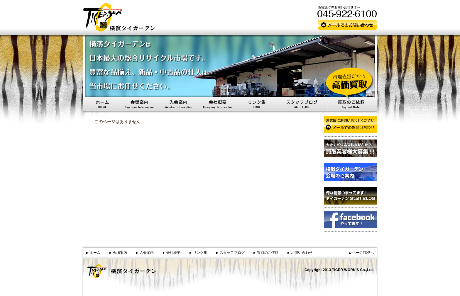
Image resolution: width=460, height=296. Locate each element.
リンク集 (200, 253)
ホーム (95, 253)
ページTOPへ (363, 253)
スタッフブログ (232, 253)
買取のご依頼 (267, 253)
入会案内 (147, 253)
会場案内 (120, 253)
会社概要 (173, 253)
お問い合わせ (301, 253)
